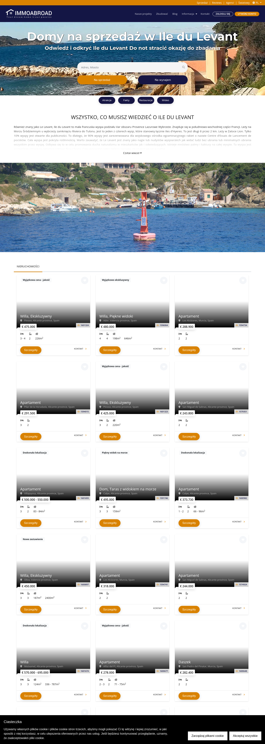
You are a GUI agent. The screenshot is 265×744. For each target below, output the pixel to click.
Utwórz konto (247, 13)
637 (161, 291)
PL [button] (255, 2)
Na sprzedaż (102, 80)
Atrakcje (107, 100)
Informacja (187, 13)
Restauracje (146, 100)
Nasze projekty (141, 13)
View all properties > (132, 302)
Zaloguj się (223, 13)
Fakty (126, 100)
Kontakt (205, 13)
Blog (173, 13)
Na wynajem (163, 80)
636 (150, 291)
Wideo (165, 100)
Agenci (230, 2)
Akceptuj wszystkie (245, 735)
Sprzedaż (202, 2)
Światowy (244, 2)
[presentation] (41, 371)
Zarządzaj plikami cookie (208, 735)
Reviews (217, 2)
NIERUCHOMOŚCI (28, 266)
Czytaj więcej (132, 153)
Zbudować (160, 13)
